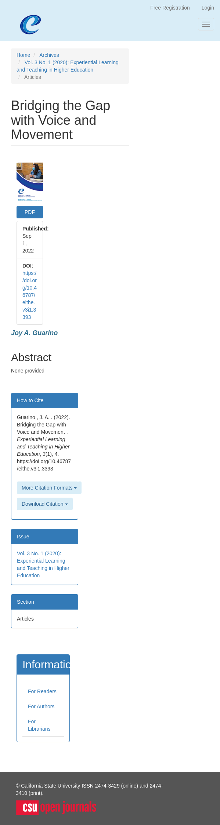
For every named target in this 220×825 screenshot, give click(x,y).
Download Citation (45, 504)
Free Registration (170, 8)
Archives (49, 55)
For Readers (42, 691)
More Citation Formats (49, 488)
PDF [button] (30, 212)
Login (208, 8)
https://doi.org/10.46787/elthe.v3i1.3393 (29, 295)
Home (23, 55)
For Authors (41, 706)
